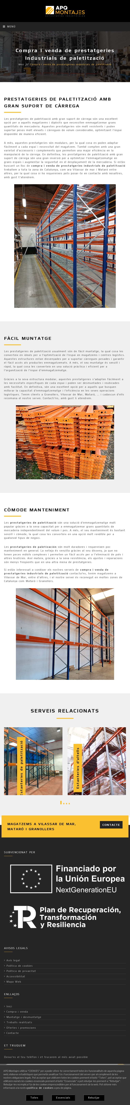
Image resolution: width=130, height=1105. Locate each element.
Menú (9, 27)
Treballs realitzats (19, 1022)
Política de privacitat (21, 971)
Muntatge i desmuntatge (23, 1017)
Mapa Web (13, 981)
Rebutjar (94, 1097)
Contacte (111, 824)
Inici (21, 64)
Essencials (63, 1097)
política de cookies (40, 1087)
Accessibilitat (15, 976)
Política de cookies (19, 965)
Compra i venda (17, 1011)
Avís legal (13, 960)
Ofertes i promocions (21, 1027)
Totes (34, 1097)
